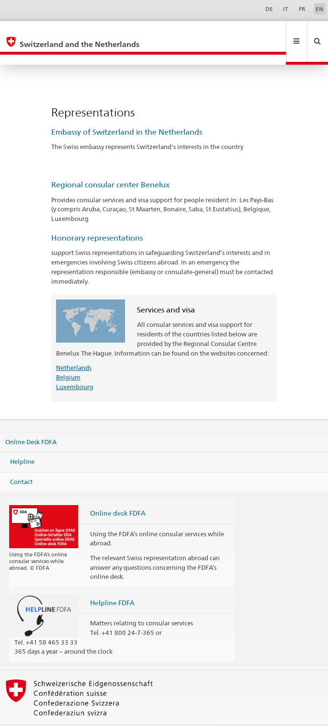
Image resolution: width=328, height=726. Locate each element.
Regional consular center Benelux (110, 164)
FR (302, 8)
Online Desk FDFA (31, 421)
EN (319, 8)
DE (269, 8)
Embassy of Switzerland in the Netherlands (126, 111)
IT (285, 8)
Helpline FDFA (112, 582)
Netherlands (73, 347)
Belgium (68, 356)
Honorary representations (97, 217)
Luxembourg (74, 366)
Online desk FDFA (118, 492)
